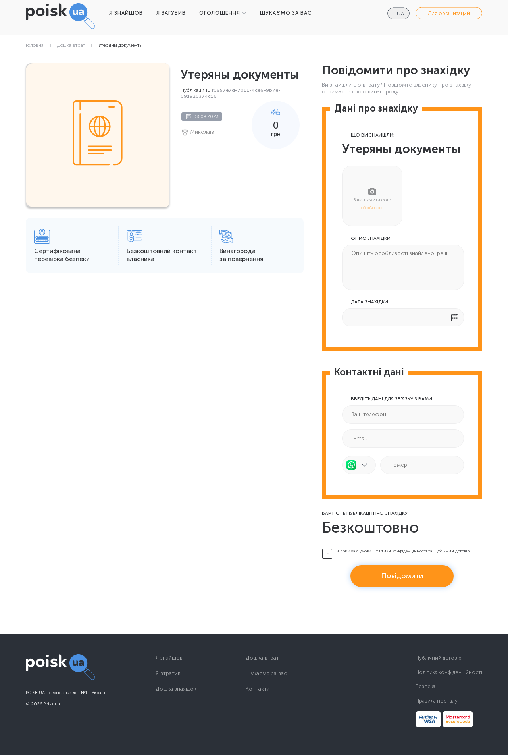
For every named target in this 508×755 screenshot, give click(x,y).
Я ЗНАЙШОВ (126, 13)
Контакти (258, 689)
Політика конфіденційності (449, 672)
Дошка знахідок (176, 689)
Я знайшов (169, 658)
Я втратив (168, 673)
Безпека (425, 686)
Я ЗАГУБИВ (171, 13)
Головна (35, 45)
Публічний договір (451, 551)
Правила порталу (437, 701)
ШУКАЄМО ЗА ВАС (286, 13)
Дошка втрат (71, 45)
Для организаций (449, 13)
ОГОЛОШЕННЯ (219, 13)
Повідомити (402, 576)
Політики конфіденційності (400, 551)
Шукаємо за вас (266, 673)
